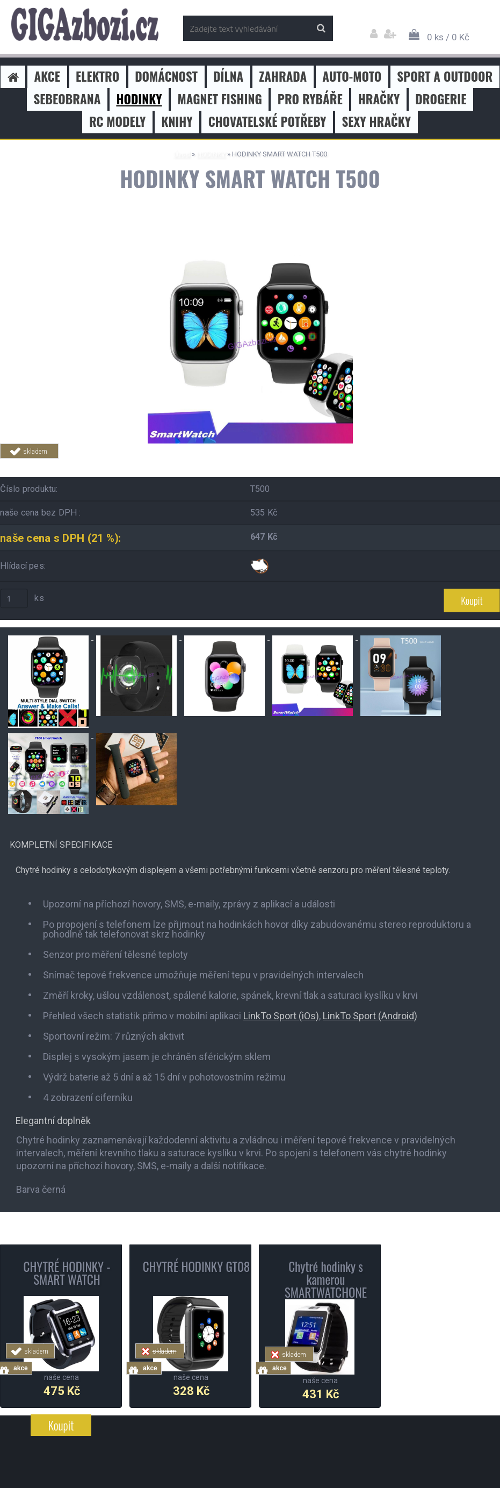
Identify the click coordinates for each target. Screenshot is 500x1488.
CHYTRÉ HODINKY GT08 (196, 1266)
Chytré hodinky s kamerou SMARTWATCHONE (326, 1279)
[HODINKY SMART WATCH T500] (250, 242)
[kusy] (14, 598)
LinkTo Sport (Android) (370, 1015)
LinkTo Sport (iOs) (281, 1015)
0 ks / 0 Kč (448, 37)
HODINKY (211, 154)
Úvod (181, 154)
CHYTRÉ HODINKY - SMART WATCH (67, 1273)
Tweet (153, 465)
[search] (320, 28)
